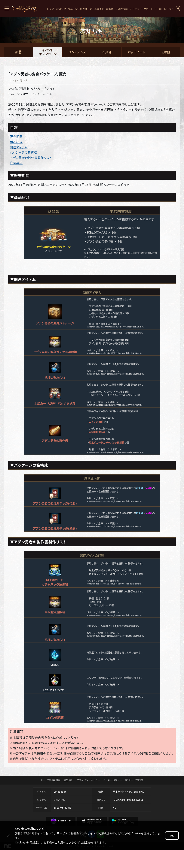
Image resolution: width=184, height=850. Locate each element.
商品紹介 (16, 142)
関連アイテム (19, 147)
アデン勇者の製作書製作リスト (31, 157)
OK (172, 835)
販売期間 (16, 136)
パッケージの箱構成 (23, 152)
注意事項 (16, 163)
